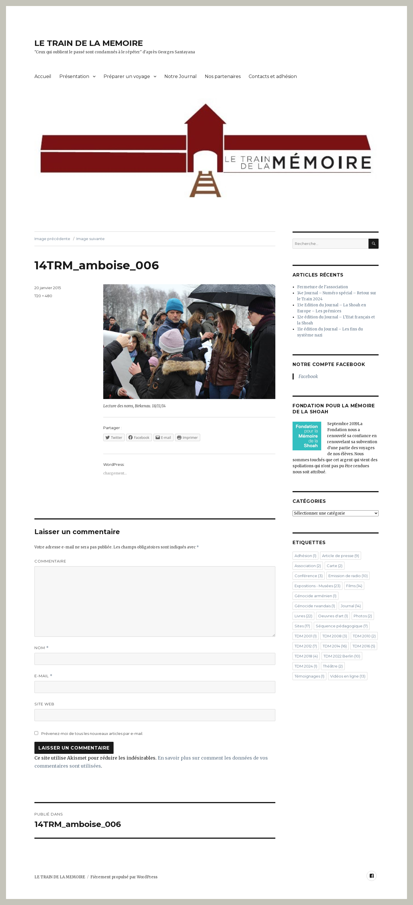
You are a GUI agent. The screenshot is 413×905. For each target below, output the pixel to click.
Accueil (42, 76)
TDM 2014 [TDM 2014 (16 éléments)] (335, 646)
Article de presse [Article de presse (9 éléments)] (340, 555)
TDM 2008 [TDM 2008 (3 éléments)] (334, 636)
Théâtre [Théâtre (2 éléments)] (333, 666)
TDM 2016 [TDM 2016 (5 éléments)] (363, 646)
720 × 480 (43, 295)
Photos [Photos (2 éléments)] (363, 616)
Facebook (308, 376)
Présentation (74, 76)
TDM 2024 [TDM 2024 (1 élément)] (306, 666)
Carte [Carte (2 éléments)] (334, 565)
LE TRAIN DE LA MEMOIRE (88, 43)
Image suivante (90, 238)
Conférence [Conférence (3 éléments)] (309, 575)
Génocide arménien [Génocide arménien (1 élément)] (315, 595)
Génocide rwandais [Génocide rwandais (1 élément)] (315, 606)
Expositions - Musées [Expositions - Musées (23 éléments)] (317, 585)
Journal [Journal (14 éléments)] (351, 606)
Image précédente (52, 238)
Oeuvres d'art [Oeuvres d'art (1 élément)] (333, 616)
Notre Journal (180, 76)
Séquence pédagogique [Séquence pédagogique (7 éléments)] (342, 626)
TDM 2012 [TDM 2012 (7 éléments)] (306, 646)
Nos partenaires (223, 76)
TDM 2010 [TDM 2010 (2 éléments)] (364, 636)
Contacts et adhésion (273, 76)
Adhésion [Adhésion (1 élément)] (305, 555)
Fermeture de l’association (322, 287)
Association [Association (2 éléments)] (308, 565)
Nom (41, 647)
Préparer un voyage (127, 76)
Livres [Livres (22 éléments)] (303, 616)
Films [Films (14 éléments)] (354, 585)
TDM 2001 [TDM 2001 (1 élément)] (306, 636)
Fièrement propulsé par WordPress (123, 877)
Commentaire (50, 561)
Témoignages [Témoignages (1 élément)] (309, 676)
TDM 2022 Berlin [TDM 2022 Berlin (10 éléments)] (342, 656)
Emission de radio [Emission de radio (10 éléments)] (348, 575)
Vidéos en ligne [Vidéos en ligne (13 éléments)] (347, 676)
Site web (44, 704)
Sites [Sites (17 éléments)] (302, 626)
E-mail (43, 676)
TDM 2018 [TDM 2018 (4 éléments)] (306, 656)
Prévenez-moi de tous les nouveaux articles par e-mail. (92, 733)
